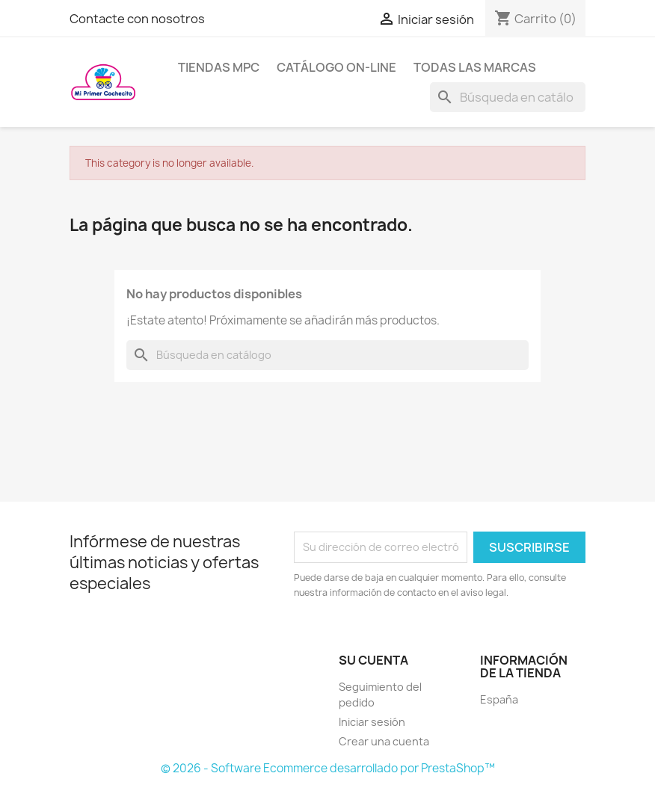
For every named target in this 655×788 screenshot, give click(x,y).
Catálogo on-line (336, 67)
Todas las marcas (474, 67)
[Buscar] (507, 97)
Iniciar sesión (372, 722)
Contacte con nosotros (137, 18)
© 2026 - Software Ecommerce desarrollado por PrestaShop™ (328, 768)
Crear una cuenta (384, 741)
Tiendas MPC (218, 67)
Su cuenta (373, 660)
